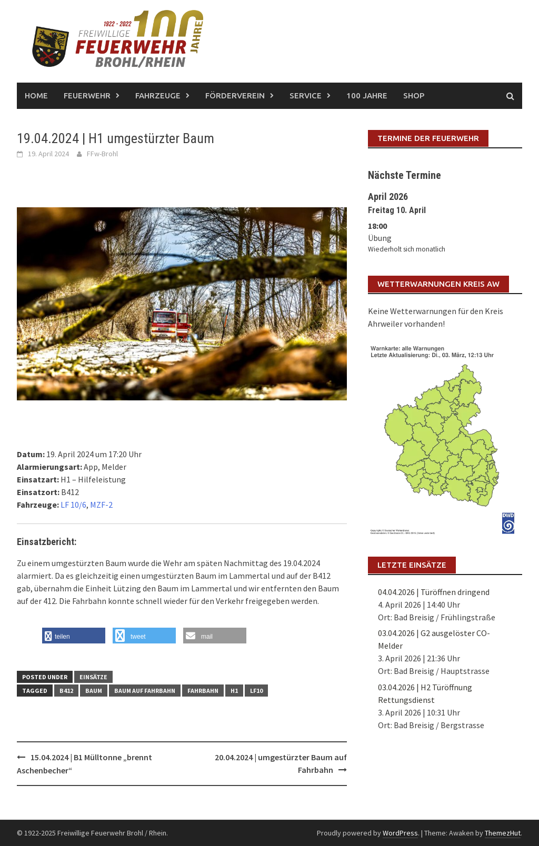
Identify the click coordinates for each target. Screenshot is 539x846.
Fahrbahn (202, 690)
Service (306, 95)
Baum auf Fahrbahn (144, 690)
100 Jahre (366, 95)
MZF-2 (101, 504)
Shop (413, 95)
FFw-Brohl (102, 153)
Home (36, 95)
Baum (93, 690)
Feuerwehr (87, 95)
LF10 (256, 690)
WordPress (400, 833)
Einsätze (93, 677)
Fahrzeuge (158, 95)
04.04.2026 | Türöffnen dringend (434, 592)
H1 (234, 690)
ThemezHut (503, 833)
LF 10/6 (73, 504)
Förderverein (235, 95)
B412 (66, 690)
